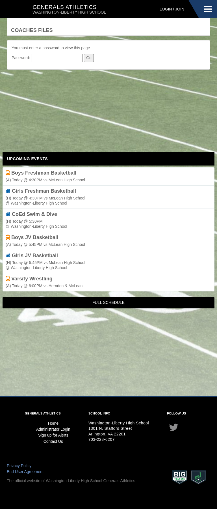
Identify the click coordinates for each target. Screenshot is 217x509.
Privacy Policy (19, 465)
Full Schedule (108, 302)
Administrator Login (53, 429)
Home (53, 423)
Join (179, 9)
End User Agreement (25, 471)
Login (166, 9)
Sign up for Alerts (53, 435)
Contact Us (53, 441)
